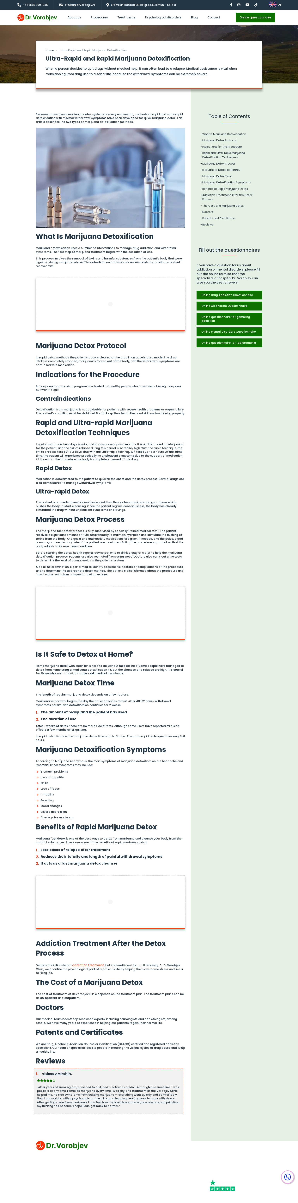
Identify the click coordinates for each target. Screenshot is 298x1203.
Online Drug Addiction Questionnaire (227, 295)
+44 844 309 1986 (222, 1143)
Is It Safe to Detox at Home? (221, 170)
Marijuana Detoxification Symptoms (226, 182)
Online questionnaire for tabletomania (228, 343)
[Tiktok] (243, 1175)
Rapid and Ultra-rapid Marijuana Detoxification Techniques (223, 155)
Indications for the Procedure (222, 147)
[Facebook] (219, 1168)
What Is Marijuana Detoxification (224, 134)
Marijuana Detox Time (217, 176)
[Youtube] (219, 1175)
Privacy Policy (45, 1172)
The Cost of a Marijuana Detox (223, 206)
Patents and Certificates (219, 218)
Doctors (207, 212)
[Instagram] (246, 1168)
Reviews (207, 224)
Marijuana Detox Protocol (219, 140)
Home (50, 50)
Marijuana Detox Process (218, 164)
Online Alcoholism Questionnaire (224, 306)
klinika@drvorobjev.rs (225, 1150)
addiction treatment (86, 965)
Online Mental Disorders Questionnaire (228, 332)
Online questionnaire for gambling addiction (225, 319)
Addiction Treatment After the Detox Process (227, 197)
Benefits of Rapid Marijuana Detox (225, 189)
